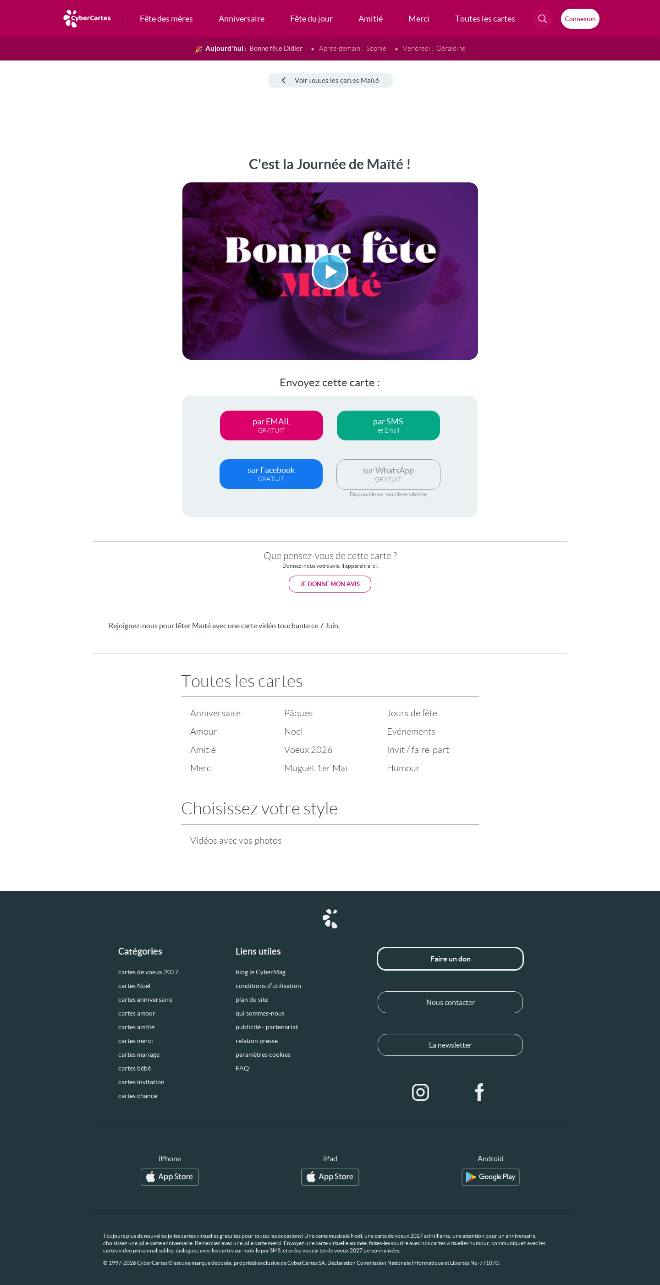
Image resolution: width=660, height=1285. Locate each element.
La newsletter (450, 1045)
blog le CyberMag (261, 972)
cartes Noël (134, 985)
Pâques (298, 713)
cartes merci (135, 1040)
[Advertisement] (76, 293)
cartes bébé (134, 1068)
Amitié (203, 750)
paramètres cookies (263, 1054)
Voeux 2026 (308, 750)
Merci (201, 768)
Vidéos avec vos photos (236, 840)
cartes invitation (141, 1082)
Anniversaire (215, 713)
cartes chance (137, 1095)
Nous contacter (450, 1002)
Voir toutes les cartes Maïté (330, 80)
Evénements (411, 731)
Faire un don (450, 959)
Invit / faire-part (418, 750)
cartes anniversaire (145, 999)
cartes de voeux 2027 (148, 972)
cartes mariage (139, 1054)
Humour (403, 768)
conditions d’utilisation (268, 985)
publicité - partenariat (267, 1027)
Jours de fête (412, 713)
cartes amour (136, 1013)
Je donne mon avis (330, 584)
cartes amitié (136, 1027)
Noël (293, 731)
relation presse (257, 1040)
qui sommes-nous (260, 1013)
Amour (203, 731)
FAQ (242, 1068)
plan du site (252, 999)
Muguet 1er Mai (315, 768)
